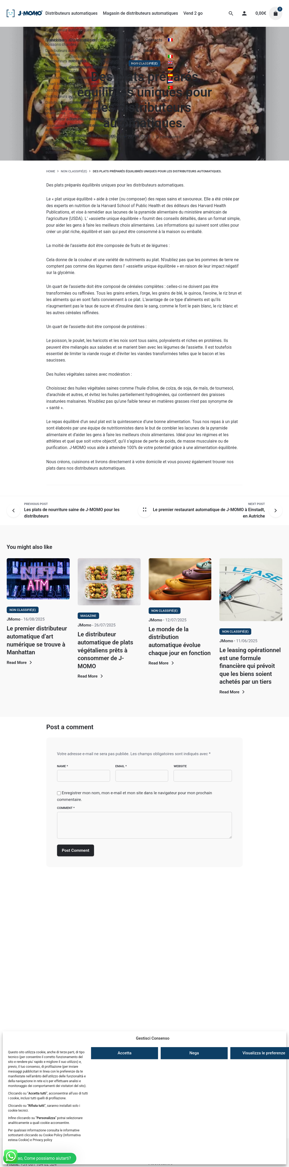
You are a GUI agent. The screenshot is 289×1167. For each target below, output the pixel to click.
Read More (20, 662)
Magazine (88, 616)
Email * (121, 766)
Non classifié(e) (144, 63)
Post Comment (75, 850)
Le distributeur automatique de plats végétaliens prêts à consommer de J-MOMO (105, 650)
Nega (194, 1053)
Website (180, 766)
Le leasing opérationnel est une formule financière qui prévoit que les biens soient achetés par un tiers (250, 666)
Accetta (125, 1053)
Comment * (66, 808)
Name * (62, 766)
